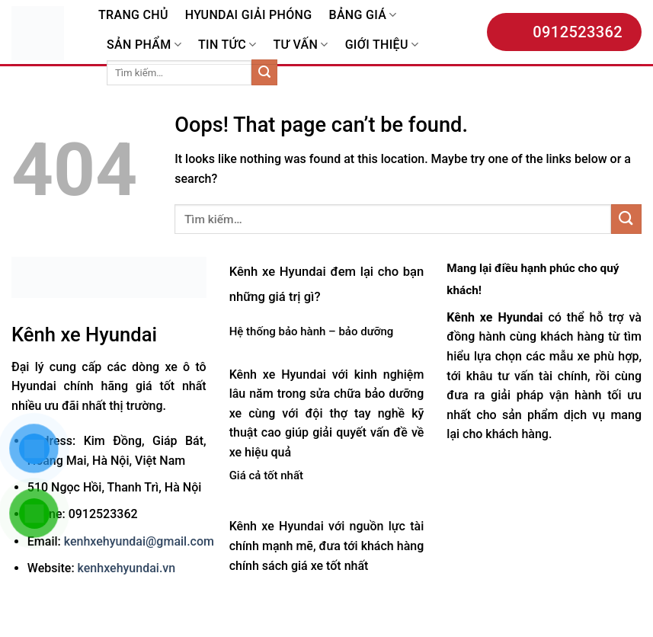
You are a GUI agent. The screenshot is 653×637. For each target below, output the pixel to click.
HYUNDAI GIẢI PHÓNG (248, 15)
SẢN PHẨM (144, 45)
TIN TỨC (227, 45)
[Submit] (264, 72)
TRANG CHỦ (133, 15)
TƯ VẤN (300, 45)
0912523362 (564, 32)
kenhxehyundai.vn (127, 568)
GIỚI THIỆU (382, 45)
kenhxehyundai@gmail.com (139, 541)
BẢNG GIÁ (362, 15)
